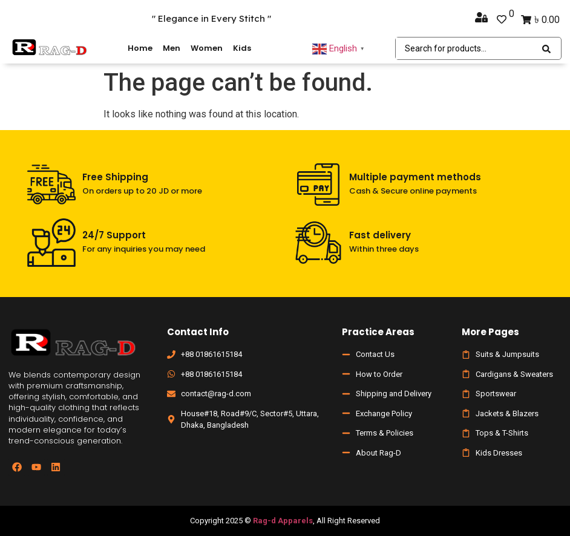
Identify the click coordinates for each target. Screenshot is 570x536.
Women (207, 48)
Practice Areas (378, 331)
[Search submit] (546, 48)
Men (171, 48)
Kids (242, 48)
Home (140, 48)
